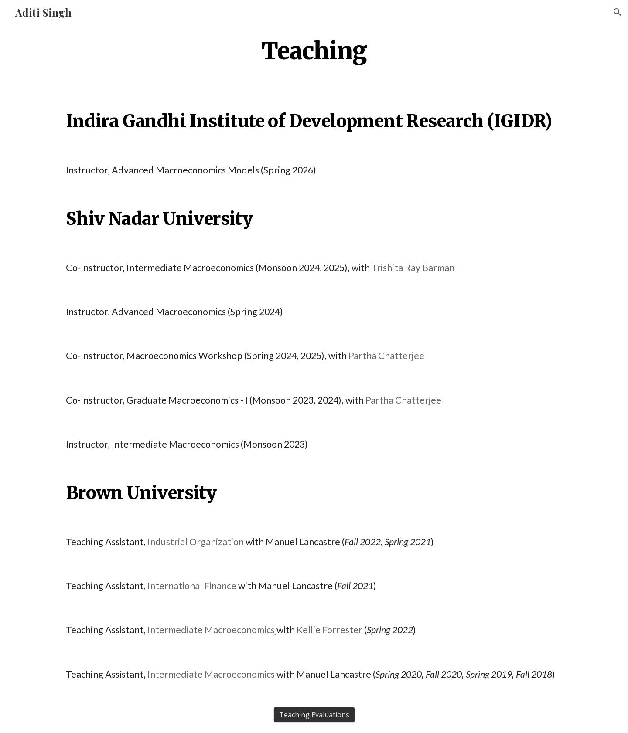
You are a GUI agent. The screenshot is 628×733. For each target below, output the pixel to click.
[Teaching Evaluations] (314, 714)
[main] (314, 50)
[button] (617, 12)
